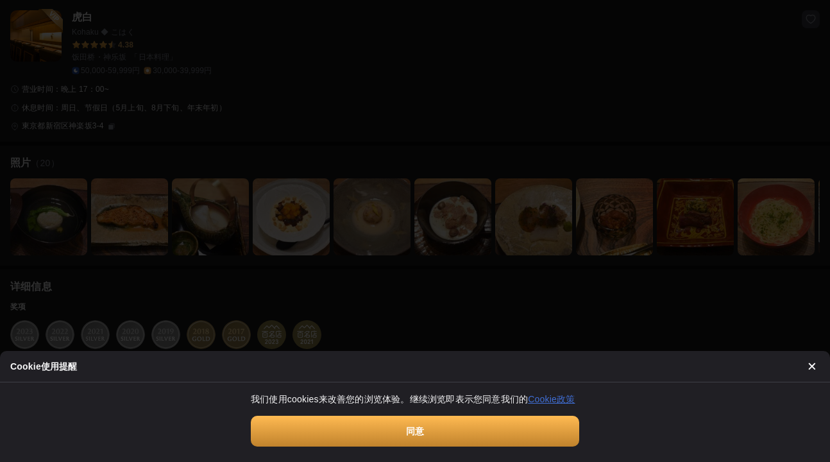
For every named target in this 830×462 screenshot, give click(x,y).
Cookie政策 (551, 399)
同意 (415, 431)
